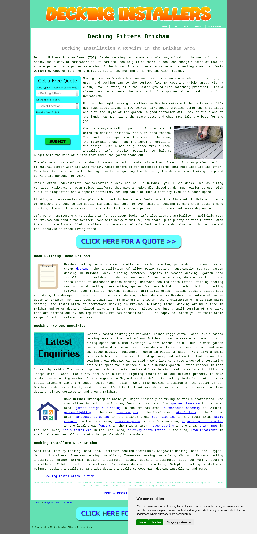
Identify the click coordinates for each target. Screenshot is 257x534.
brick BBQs (208, 425)
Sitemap (36, 502)
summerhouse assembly (182, 408)
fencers (105, 425)
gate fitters (185, 412)
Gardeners (68, 502)
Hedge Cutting (51, 502)
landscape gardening (92, 417)
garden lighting (77, 412)
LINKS (175, 26)
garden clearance (185, 403)
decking (82, 268)
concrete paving (128, 421)
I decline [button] (156, 522)
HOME (165, 26)
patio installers (77, 430)
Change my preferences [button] (179, 522)
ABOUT (186, 26)
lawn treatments (204, 430)
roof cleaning (164, 417)
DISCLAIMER (214, 26)
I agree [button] (142, 522)
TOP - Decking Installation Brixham (64, 476)
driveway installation (146, 430)
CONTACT (199, 26)
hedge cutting (162, 425)
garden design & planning (98, 408)
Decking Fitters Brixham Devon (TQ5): (66, 57)
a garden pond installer (202, 421)
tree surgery (127, 412)
